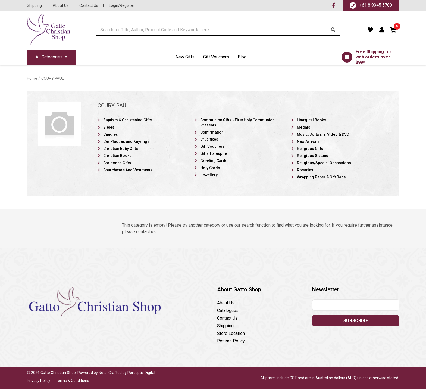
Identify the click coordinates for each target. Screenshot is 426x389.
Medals (303, 127)
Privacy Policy (38, 380)
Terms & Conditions (72, 380)
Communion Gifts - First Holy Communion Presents (237, 122)
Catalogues (228, 310)
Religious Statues (312, 155)
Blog (242, 57)
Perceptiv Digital (141, 373)
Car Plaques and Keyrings (126, 141)
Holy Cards (210, 168)
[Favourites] (370, 30)
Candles (110, 134)
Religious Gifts (310, 148)
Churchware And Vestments (127, 170)
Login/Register (121, 5)
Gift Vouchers (216, 57)
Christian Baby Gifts (120, 148)
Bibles (108, 127)
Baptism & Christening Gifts (127, 120)
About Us (60, 5)
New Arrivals (308, 141)
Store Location (231, 333)
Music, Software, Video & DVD (323, 134)
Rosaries (305, 170)
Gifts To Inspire (213, 153)
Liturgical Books (311, 120)
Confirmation (212, 132)
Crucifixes (209, 139)
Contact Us (88, 5)
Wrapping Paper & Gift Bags (321, 177)
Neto (103, 373)
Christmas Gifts (117, 163)
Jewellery (209, 175)
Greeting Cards (213, 161)
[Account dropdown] (382, 30)
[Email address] (355, 305)
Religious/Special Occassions (324, 163)
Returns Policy (231, 341)
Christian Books (117, 155)
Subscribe (355, 320)
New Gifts (185, 57)
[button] (393, 30)
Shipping (34, 5)
